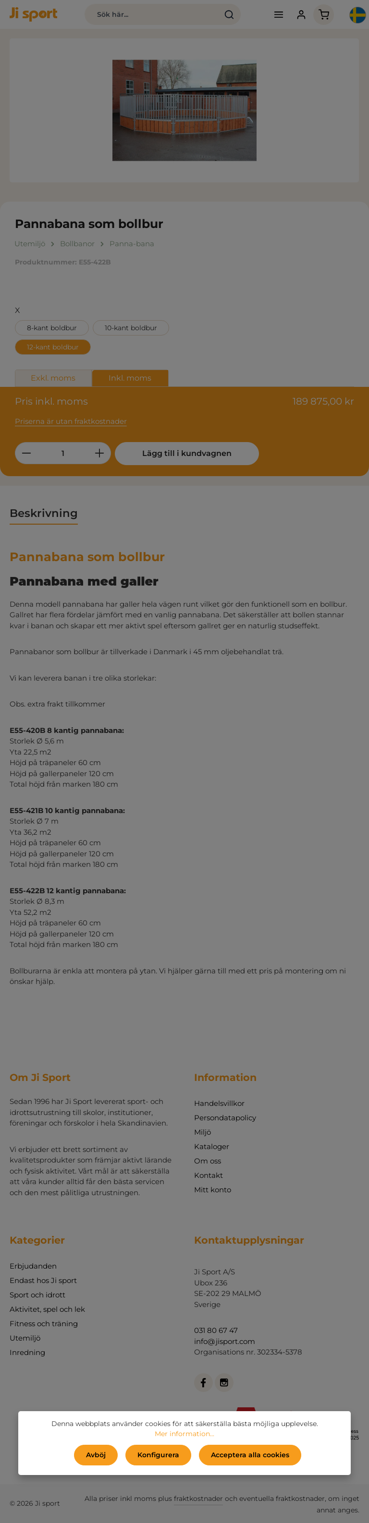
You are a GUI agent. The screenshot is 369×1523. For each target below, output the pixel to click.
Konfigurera (158, 1455)
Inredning (27, 1352)
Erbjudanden (33, 1266)
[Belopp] (63, 453)
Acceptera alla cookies (250, 1455)
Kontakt (208, 1175)
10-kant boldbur (131, 328)
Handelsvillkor (219, 1103)
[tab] (44, 514)
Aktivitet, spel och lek (47, 1309)
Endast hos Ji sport (43, 1280)
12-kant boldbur (53, 347)
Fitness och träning (44, 1323)
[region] (184, 110)
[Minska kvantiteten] (26, 453)
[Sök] (229, 14)
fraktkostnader (198, 1498)
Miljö (202, 1132)
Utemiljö (25, 1338)
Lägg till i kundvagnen (187, 453)
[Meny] (278, 14)
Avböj (96, 1455)
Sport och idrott (37, 1294)
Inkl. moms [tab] (130, 378)
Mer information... (184, 1433)
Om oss (207, 1160)
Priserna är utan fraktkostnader (71, 421)
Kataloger (211, 1146)
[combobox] (152, 14)
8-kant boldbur (52, 328)
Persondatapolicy (225, 1117)
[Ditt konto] (301, 14)
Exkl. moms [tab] (53, 378)
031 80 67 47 (216, 1330)
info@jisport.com (224, 1341)
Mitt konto (212, 1189)
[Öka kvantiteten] (99, 453)
